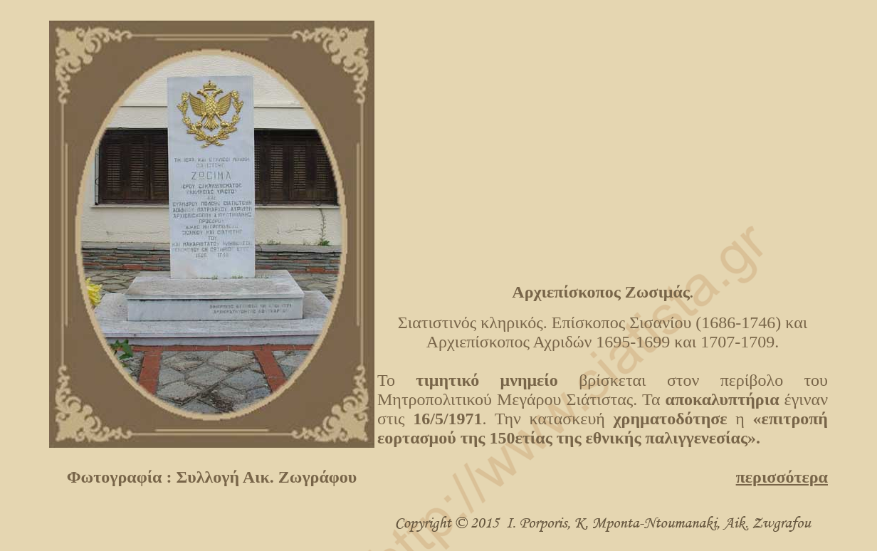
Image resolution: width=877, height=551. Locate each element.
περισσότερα (782, 477)
